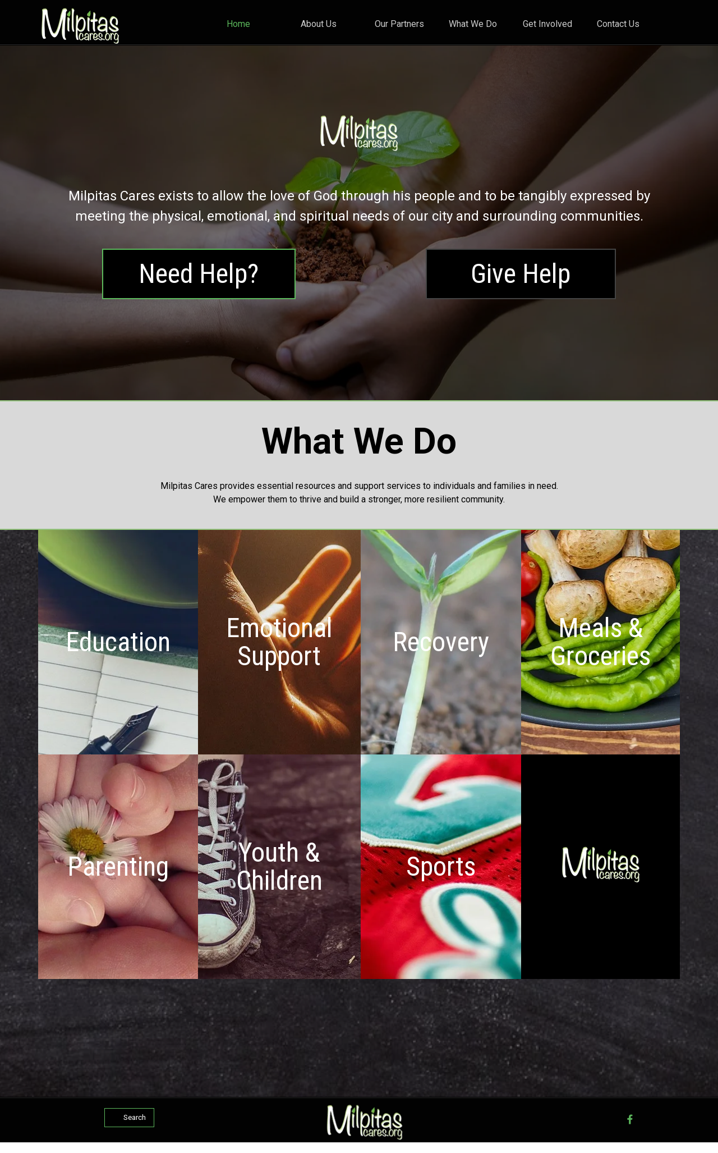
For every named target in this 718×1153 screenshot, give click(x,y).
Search (134, 1117)
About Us (319, 24)
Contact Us (618, 24)
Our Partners (399, 24)
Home (238, 24)
